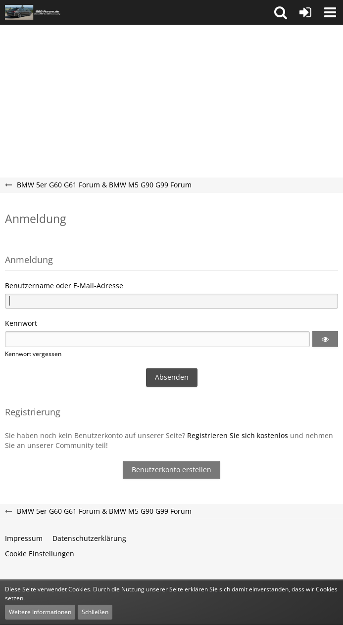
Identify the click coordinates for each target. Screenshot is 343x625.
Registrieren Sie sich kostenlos (237, 435)
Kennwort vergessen (33, 354)
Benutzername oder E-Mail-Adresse (64, 285)
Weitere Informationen (40, 612)
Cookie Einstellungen (39, 553)
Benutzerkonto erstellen (171, 469)
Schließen (95, 612)
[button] (281, 12)
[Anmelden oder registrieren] (305, 12)
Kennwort (21, 323)
